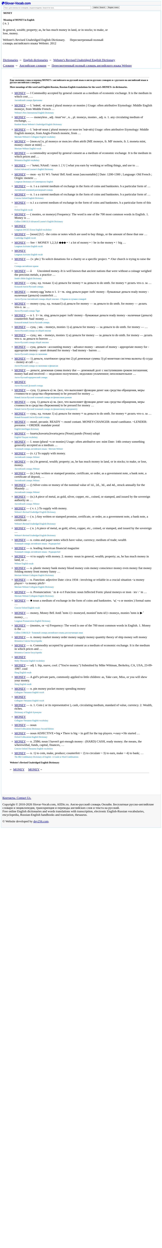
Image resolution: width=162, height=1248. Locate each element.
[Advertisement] (135, 32)
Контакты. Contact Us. (16, 797)
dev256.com (40, 821)
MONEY (20, 93)
